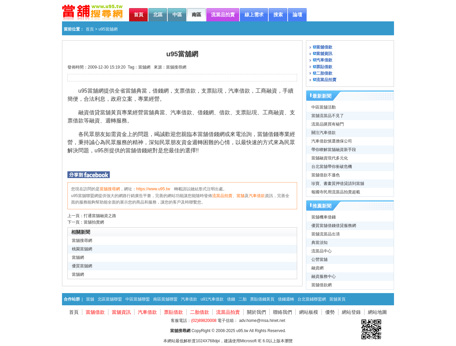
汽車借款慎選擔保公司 (331, 141)
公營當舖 (319, 259)
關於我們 (256, 312)
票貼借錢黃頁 (262, 299)
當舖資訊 (324, 53)
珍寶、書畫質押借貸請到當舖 (337, 183)
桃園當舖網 (82, 249)
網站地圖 (377, 312)
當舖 (240, 195)
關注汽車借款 (323, 132)
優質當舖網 (82, 266)
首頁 (90, 29)
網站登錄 (351, 312)
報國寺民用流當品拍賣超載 (335, 192)
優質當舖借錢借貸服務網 (333, 225)
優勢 (330, 312)
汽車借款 (257, 195)
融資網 (317, 268)
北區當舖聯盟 (110, 299)
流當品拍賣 (222, 195)
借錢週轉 (286, 299)
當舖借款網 (321, 285)
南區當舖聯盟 (165, 299)
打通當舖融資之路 (100, 215)
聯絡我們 (282, 312)
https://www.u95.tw (153, 189)
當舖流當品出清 (325, 234)
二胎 (243, 299)
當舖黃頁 (337, 299)
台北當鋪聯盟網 (311, 299)
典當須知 (319, 242)
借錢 (231, 299)
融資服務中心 (323, 276)
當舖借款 (324, 47)
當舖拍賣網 (94, 222)
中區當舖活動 (323, 107)
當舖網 (144, 67)
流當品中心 (321, 251)
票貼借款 (324, 66)
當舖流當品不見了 (327, 115)
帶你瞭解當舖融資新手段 (333, 149)
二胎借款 (324, 73)
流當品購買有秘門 (327, 124)
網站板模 (308, 312)
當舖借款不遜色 (325, 175)
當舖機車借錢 (323, 217)
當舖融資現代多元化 (329, 158)
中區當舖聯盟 (137, 299)
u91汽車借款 (212, 299)
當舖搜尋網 (176, 67)
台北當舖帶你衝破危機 (331, 166)
